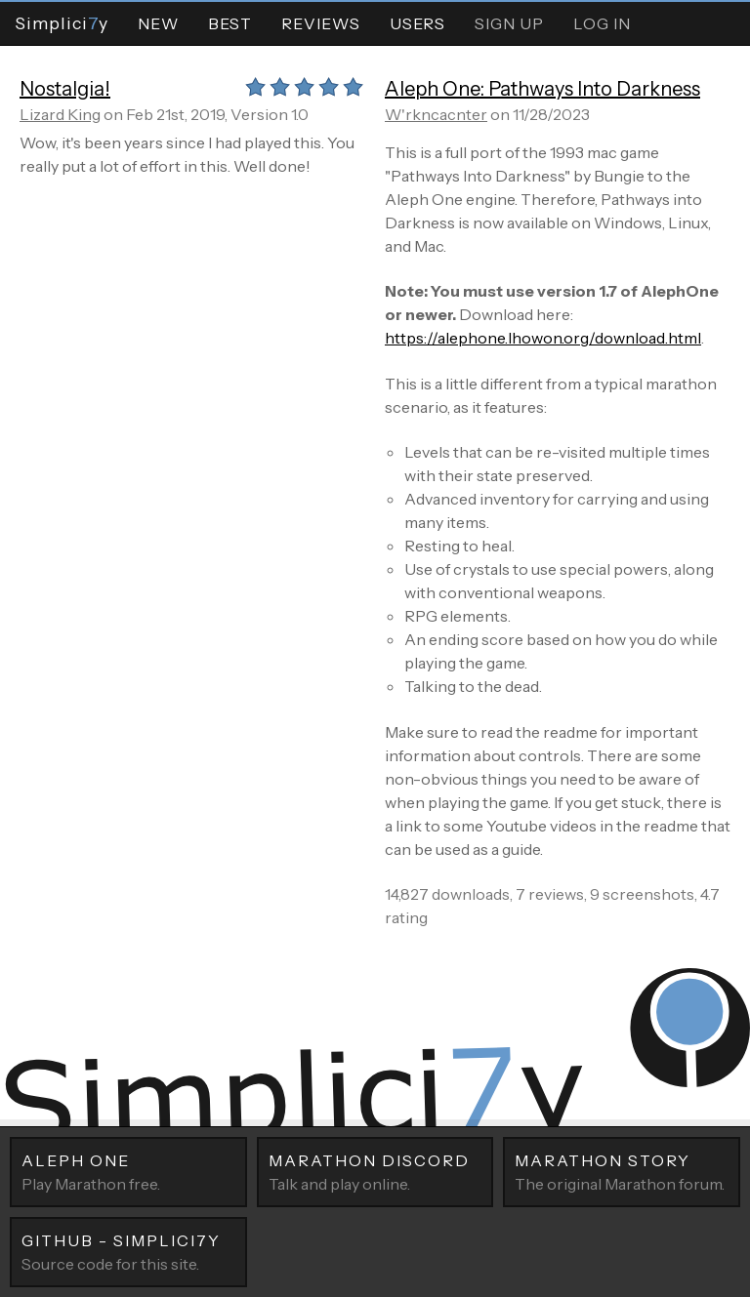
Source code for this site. (128, 1251)
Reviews (320, 23)
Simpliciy (61, 23)
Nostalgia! (65, 89)
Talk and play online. (375, 1171)
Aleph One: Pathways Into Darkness (542, 89)
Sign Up (509, 23)
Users (417, 23)
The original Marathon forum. (622, 1171)
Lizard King (60, 114)
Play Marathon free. (128, 1171)
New (158, 23)
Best (230, 23)
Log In (602, 23)
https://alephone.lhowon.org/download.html (543, 337)
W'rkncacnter (436, 114)
